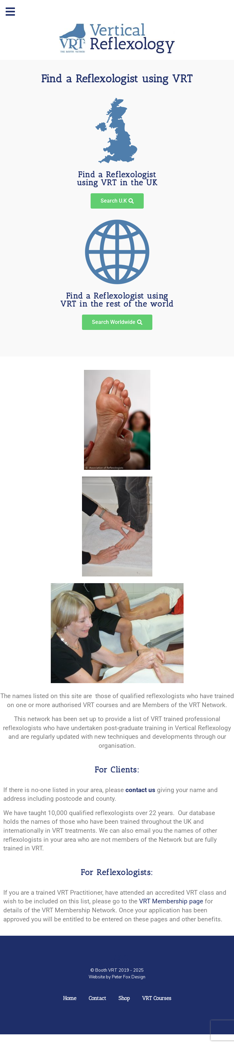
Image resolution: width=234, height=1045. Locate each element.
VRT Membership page (171, 901)
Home (69, 998)
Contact (97, 998)
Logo (119, 958)
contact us (140, 790)
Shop (124, 998)
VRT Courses (156, 998)
